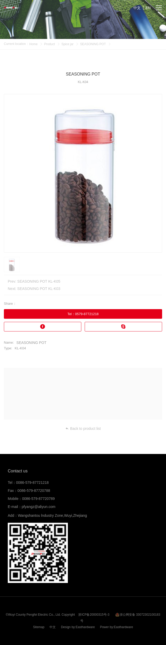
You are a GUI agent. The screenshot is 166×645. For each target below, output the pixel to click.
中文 (52, 627)
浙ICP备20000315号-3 (93, 614)
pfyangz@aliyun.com (38, 506)
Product (49, 44)
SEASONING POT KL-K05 (38, 281)
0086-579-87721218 (32, 482)
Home (33, 44)
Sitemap (38, 627)
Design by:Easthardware (78, 627)
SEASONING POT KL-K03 (38, 289)
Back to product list (83, 428)
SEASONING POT (93, 44)
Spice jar (67, 44)
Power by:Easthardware (116, 627)
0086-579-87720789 (38, 498)
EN (148, 8)
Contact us (17, 471)
